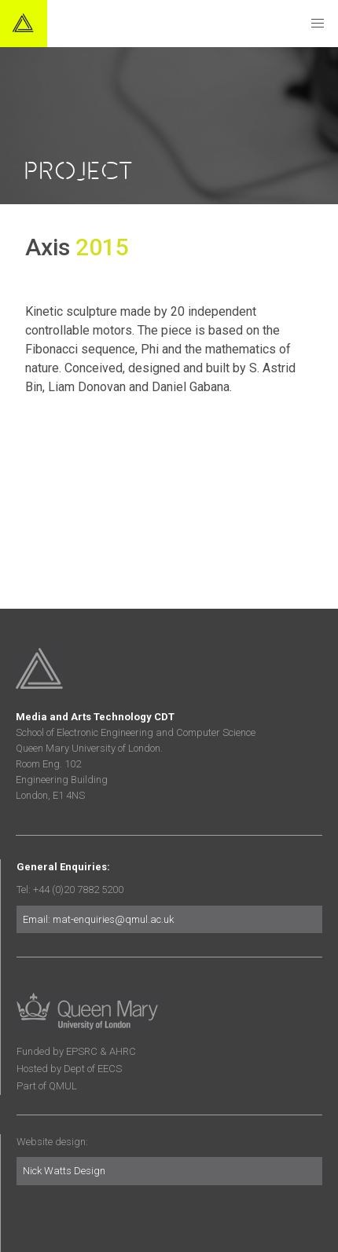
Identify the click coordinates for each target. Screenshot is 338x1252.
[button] (317, 23)
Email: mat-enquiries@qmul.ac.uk (98, 919)
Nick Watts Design (64, 1171)
